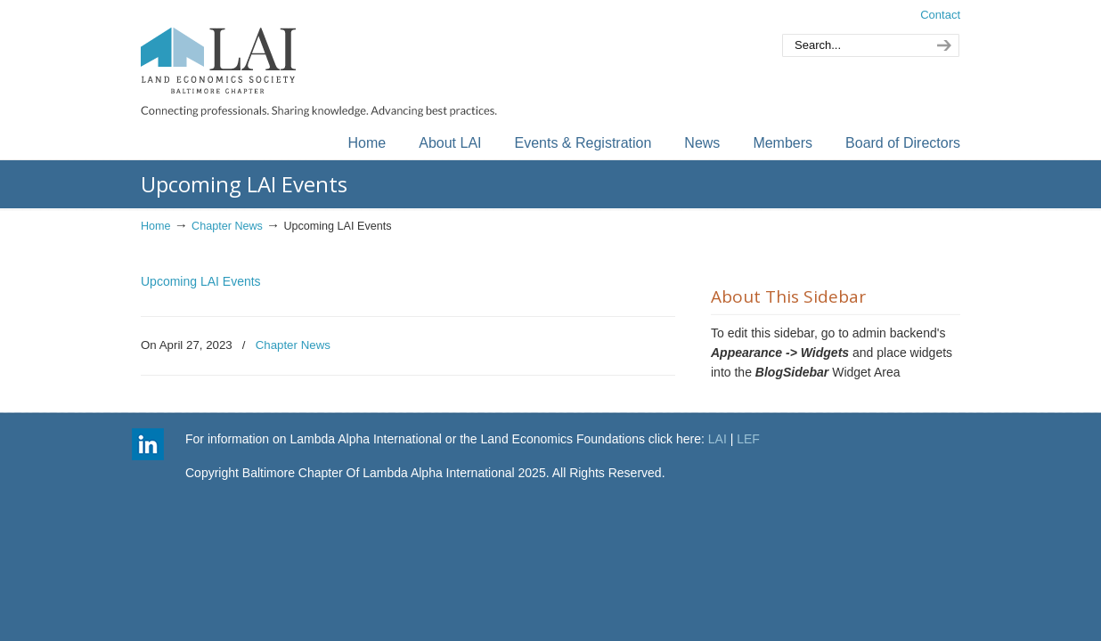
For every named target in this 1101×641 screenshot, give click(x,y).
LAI (717, 439)
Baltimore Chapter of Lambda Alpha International (319, 61)
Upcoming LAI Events (201, 281)
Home (156, 226)
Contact (940, 14)
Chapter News (227, 226)
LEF (748, 439)
